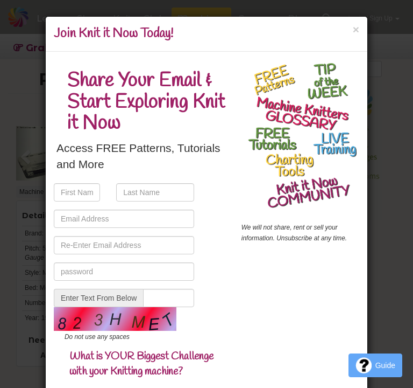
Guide (375, 365)
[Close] (356, 29)
